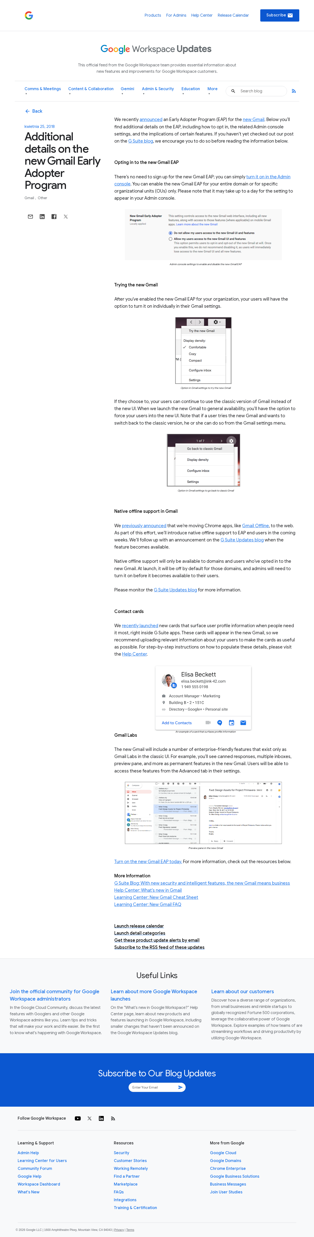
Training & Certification (135, 1207)
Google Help (29, 1176)
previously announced (144, 525)
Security (121, 1153)
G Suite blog (140, 141)
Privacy (119, 1230)
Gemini (127, 91)
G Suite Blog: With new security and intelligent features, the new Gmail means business (202, 883)
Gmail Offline (255, 525)
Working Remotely (131, 1168)
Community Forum (35, 1168)
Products (152, 15)
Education (191, 91)
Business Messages (228, 1184)
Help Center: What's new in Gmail (148, 890)
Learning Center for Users (42, 1160)
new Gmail (253, 119)
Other (42, 198)
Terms (130, 1230)
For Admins (176, 15)
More (213, 91)
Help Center (202, 15)
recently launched (140, 625)
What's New (28, 1192)
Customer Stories (130, 1160)
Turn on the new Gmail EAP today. (148, 861)
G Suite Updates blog (242, 540)
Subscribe (279, 15)
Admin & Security (158, 91)
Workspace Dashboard (39, 1184)
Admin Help (28, 1153)
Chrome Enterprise (228, 1168)
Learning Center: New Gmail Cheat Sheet (156, 897)
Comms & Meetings (43, 91)
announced (151, 119)
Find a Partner (127, 1176)
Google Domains (225, 1160)
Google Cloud (223, 1153)
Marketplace (126, 1184)
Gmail (30, 198)
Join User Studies (226, 1192)
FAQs (119, 1192)
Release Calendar (233, 15)
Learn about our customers (242, 992)
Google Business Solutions (234, 1176)
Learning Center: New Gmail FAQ (147, 904)
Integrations (125, 1200)
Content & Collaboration (91, 91)
